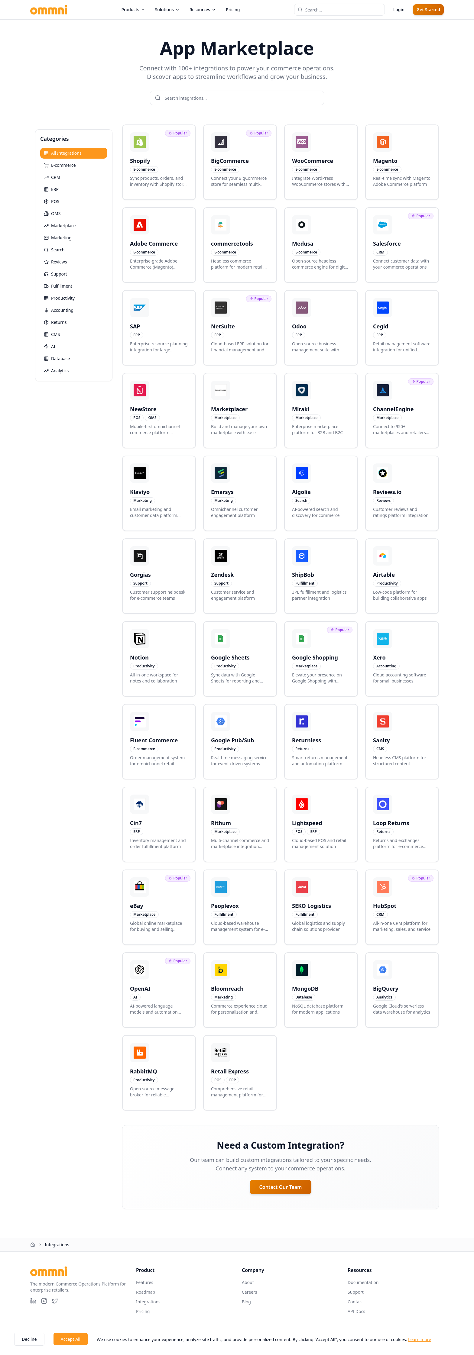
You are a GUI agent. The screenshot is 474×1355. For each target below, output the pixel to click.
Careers (249, 1292)
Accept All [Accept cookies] (70, 1339)
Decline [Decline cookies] (29, 1339)
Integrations (148, 1302)
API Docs (356, 1311)
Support (356, 1292)
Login (398, 9)
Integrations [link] (57, 1244)
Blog (246, 1302)
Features (144, 1282)
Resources (203, 9)
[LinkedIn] (33, 1301)
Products (133, 9)
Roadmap (145, 1292)
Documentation (363, 1282)
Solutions (167, 9)
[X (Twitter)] (55, 1301)
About (248, 1282)
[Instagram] (44, 1301)
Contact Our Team (280, 1187)
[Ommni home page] (48, 10)
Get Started (428, 9)
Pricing (233, 9)
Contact (355, 1302)
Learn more (419, 1339)
